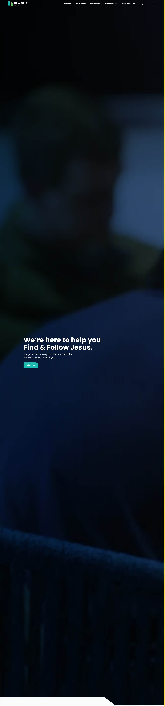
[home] (17, 3)
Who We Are (95, 4)
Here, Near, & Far (129, 4)
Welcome (67, 4)
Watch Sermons (110, 4)
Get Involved (81, 4)
